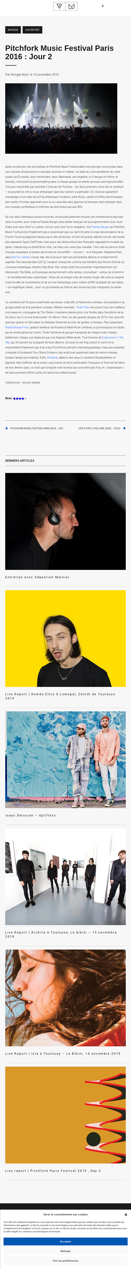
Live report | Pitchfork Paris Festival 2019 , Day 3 (53, 1171)
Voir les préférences (65, 1260)
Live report (32, 29)
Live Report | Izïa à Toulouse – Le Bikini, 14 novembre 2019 (63, 1053)
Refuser (66, 1251)
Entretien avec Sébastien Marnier (37, 577)
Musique (13, 29)
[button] (126, 1214)
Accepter (65, 1241)
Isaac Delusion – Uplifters (30, 815)
